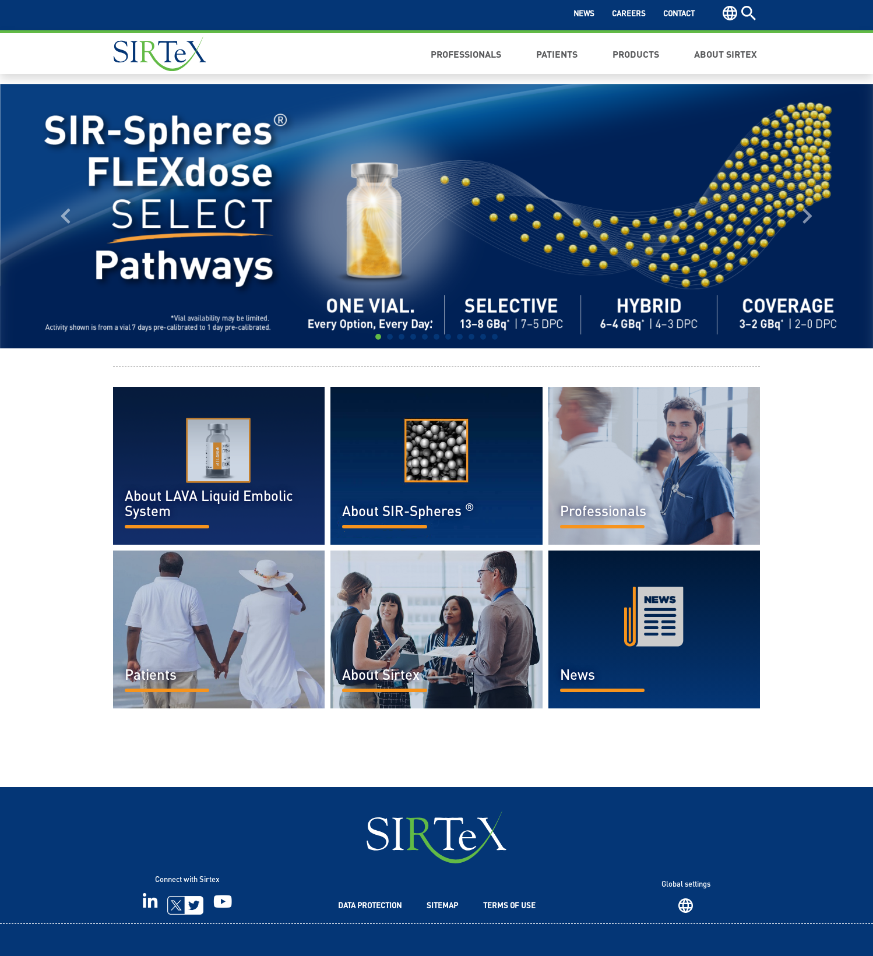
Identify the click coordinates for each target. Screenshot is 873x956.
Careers (629, 14)
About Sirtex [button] (725, 54)
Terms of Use (509, 906)
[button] (65, 216)
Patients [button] (557, 54)
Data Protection (370, 906)
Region (685, 905)
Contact (679, 14)
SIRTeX (436, 836)
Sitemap (442, 906)
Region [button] (730, 13)
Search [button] (748, 13)
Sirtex (159, 53)
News (583, 14)
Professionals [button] (466, 54)
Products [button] (635, 54)
